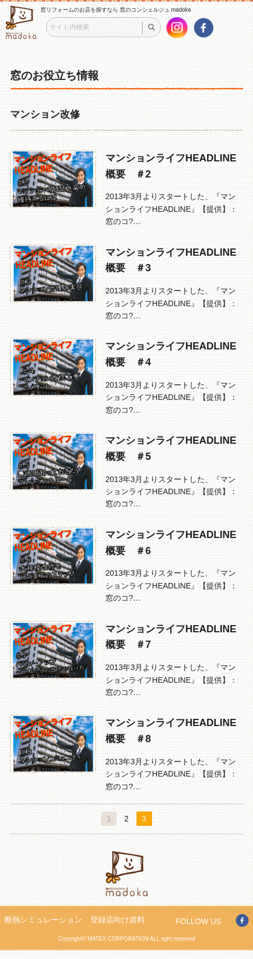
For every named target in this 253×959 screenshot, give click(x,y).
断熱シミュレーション (43, 919)
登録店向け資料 (117, 919)
